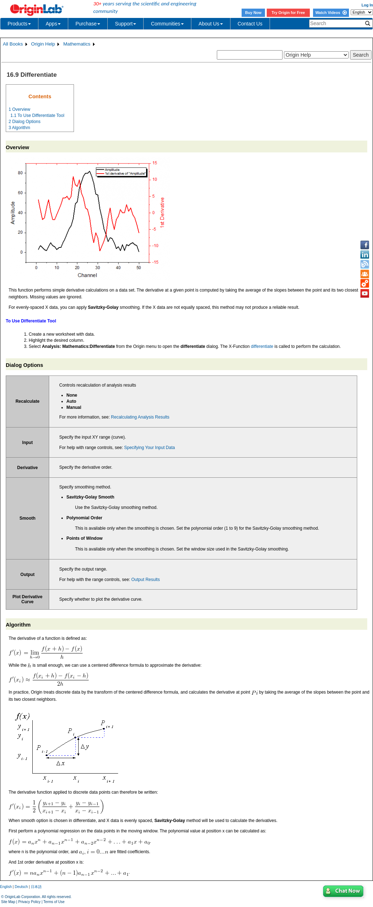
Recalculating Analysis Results (140, 417)
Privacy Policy (29, 902)
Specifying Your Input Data (149, 447)
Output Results (145, 579)
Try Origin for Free (288, 12)
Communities (167, 24)
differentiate (262, 346)
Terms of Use (54, 902)
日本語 (36, 887)
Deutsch (21, 887)
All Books (13, 44)
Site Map (8, 902)
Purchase (87, 24)
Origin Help (43, 44)
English (6, 887)
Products (19, 24)
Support (125, 24)
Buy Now (253, 12)
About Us (211, 24)
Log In (367, 5)
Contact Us (250, 24)
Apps (53, 24)
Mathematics (76, 44)
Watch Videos (330, 12)
